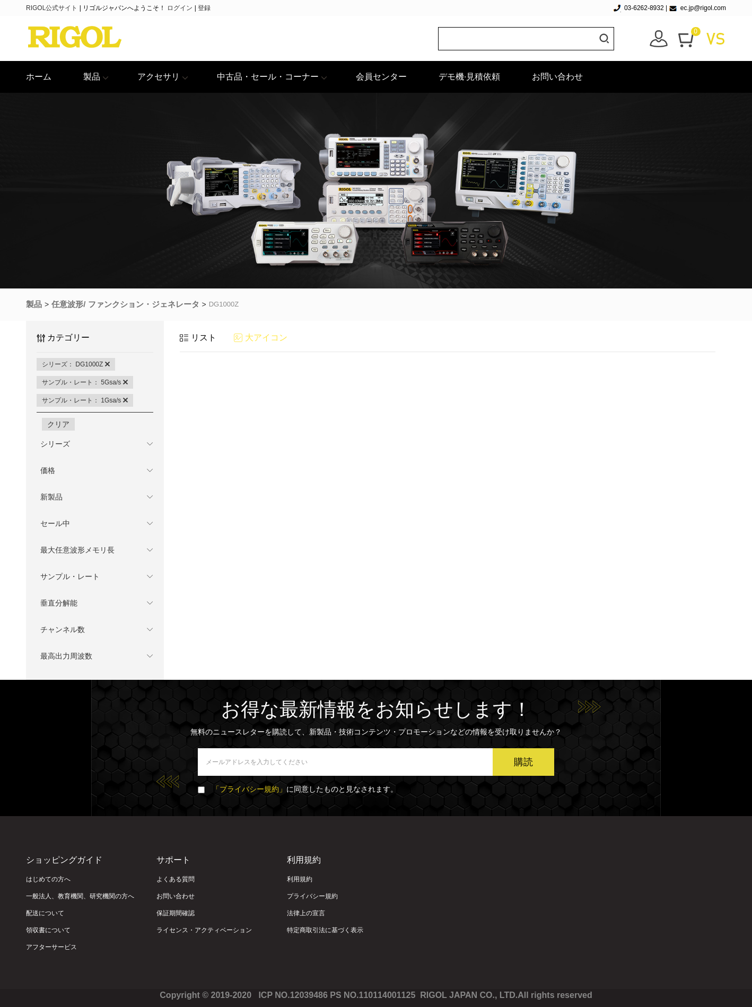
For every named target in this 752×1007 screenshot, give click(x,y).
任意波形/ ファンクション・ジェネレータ (125, 304)
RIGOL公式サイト (53, 8)
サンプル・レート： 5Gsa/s (85, 382)
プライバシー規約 (312, 896)
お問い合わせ (557, 76)
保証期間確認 (175, 913)
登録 (204, 8)
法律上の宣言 (306, 913)
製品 (91, 76)
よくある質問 (175, 879)
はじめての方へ (48, 879)
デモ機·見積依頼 (469, 76)
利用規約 (299, 879)
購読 (523, 762)
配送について (45, 913)
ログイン (180, 8)
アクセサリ (158, 76)
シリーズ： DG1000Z (76, 364)
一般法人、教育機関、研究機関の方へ (80, 896)
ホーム (38, 76)
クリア (58, 424)
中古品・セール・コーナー (268, 76)
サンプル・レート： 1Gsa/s (85, 400)
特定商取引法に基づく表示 (325, 930)
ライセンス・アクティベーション (204, 930)
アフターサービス (51, 947)
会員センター (381, 76)
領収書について (48, 930)
